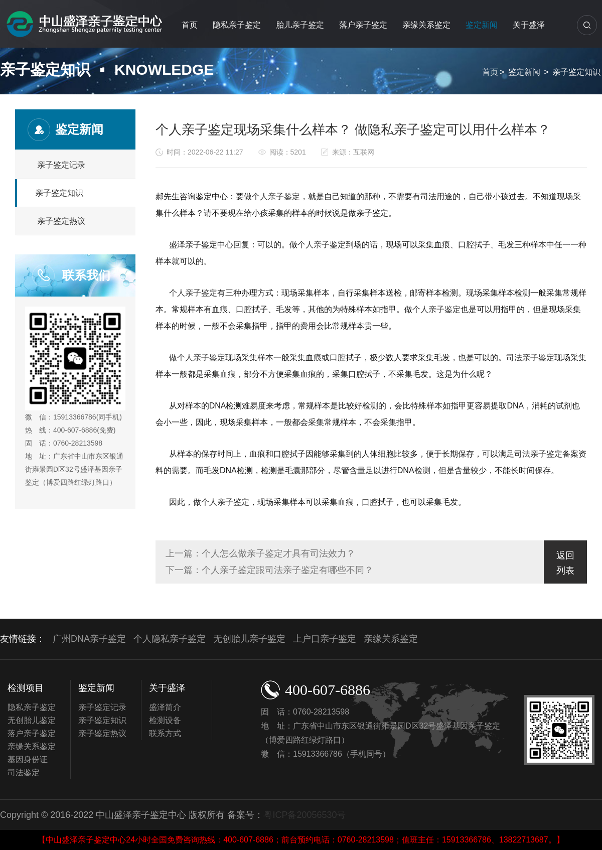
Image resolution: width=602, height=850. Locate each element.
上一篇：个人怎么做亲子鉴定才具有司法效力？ (260, 553)
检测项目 (26, 688)
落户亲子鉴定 (363, 25)
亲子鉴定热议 (61, 221)
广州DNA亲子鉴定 (89, 639)
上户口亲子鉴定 (324, 639)
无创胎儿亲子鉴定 (249, 639)
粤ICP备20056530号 (304, 815)
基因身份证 (28, 759)
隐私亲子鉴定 (237, 25)
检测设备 (165, 720)
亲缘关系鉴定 (426, 25)
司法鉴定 (24, 772)
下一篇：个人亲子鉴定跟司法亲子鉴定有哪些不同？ (269, 570)
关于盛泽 (529, 25)
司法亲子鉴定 (530, 357)
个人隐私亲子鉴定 (169, 639)
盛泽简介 (165, 707)
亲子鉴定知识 (576, 72)
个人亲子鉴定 (276, 196)
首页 (190, 25)
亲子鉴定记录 (61, 165)
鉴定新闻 (482, 25)
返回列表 (565, 563)
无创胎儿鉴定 (32, 720)
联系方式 (165, 733)
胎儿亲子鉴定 (300, 25)
